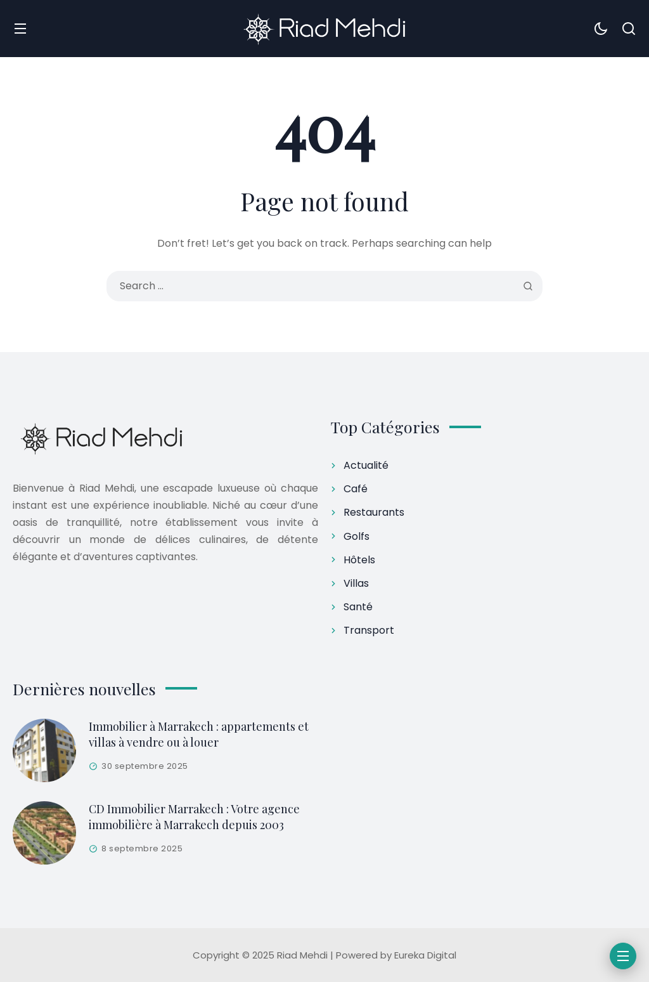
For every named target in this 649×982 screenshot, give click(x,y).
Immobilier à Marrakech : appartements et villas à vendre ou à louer (199, 734)
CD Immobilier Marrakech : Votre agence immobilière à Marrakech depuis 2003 (194, 816)
